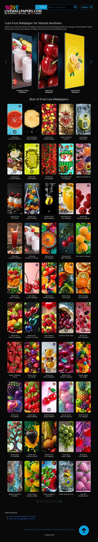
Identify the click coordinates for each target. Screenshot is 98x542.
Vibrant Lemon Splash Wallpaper (49, 217)
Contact (26, 529)
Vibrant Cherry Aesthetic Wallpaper (66, 376)
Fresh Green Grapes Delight (66, 455)
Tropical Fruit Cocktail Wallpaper (14, 177)
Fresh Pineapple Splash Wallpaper (32, 138)
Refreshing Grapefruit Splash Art (14, 138)
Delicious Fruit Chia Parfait (14, 217)
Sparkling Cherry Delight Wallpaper (49, 415)
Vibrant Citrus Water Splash (66, 296)
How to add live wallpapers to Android (22, 516)
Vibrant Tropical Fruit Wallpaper (83, 415)
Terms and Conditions (45, 529)
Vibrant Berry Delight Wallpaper (31, 415)
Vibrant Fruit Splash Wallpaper (32, 217)
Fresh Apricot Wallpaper (83, 256)
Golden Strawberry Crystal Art (66, 138)
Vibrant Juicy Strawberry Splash (31, 455)
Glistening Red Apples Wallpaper (66, 257)
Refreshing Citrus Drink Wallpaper (66, 217)
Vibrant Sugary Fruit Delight (83, 376)
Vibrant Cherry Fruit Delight (32, 376)
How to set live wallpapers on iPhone (22, 519)
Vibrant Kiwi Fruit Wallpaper (32, 177)
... (56, 501)
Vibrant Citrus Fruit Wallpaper (49, 257)
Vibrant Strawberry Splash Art (49, 495)
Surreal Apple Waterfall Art (83, 138)
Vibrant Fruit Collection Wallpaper (14, 336)
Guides (71, 529)
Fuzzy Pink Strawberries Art (83, 495)
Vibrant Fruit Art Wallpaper (15, 415)
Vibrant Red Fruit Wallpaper (49, 177)
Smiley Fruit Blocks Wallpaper (49, 376)
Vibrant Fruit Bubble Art (83, 177)
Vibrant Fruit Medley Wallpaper (49, 138)
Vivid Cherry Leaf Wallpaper (83, 455)
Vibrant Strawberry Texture (14, 376)
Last (60, 501)
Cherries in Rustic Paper (66, 335)
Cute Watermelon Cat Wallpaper (66, 177)
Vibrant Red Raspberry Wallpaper (83, 217)
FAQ (66, 529)
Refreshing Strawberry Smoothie (31, 257)
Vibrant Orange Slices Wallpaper (83, 296)
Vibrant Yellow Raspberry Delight (31, 495)
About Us (34, 529)
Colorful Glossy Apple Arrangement (66, 415)
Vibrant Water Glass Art (66, 494)
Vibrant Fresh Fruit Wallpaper (49, 455)
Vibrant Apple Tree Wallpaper (14, 455)
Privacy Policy (58, 529)
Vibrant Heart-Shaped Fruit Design (32, 336)
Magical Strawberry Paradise (15, 495)
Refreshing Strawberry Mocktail (15, 257)
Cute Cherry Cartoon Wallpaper (32, 296)
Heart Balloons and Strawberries (49, 336)
